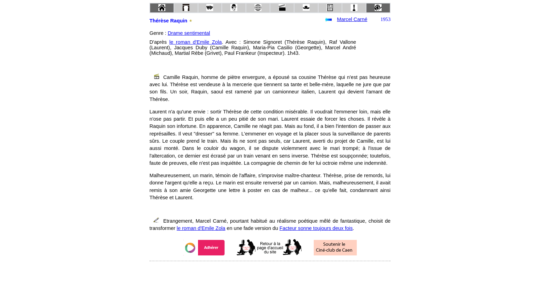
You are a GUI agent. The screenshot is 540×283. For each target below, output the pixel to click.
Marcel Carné (352, 19)
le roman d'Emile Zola (195, 42)
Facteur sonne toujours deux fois (316, 228)
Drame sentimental (189, 33)
